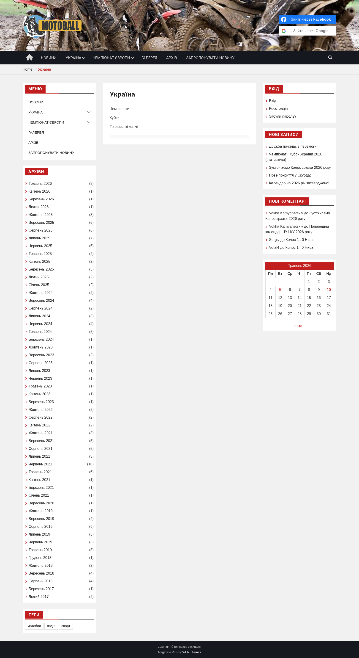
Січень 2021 (39, 495)
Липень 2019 (39, 534)
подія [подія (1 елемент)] (51, 626)
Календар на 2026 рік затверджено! (299, 183)
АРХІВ (171, 57)
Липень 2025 (39, 238)
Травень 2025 (40, 254)
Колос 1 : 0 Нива (299, 240)
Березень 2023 (41, 402)
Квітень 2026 (39, 191)
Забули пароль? (282, 116)
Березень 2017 (41, 589)
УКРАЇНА (73, 57)
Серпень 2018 (40, 581)
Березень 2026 (41, 199)
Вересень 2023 (41, 355)
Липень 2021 (39, 456)
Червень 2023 (40, 378)
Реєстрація (278, 109)
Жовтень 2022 (41, 410)
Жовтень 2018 (41, 565)
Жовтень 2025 (41, 215)
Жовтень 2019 (41, 511)
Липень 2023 (39, 371)
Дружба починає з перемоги (292, 146)
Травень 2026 (40, 183)
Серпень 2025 (40, 230)
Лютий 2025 (39, 277)
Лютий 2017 (39, 597)
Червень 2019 (40, 542)
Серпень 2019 (40, 526)
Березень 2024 (41, 339)
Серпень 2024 (40, 308)
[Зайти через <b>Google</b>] (307, 31)
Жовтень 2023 (41, 347)
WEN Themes (191, 652)
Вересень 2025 (41, 222)
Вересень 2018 (41, 573)
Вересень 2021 (41, 441)
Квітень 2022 (39, 425)
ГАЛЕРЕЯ (149, 57)
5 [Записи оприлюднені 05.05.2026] (280, 290)
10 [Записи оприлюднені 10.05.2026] (329, 290)
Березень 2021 (41, 487)
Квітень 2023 (39, 394)
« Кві (298, 326)
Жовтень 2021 (41, 433)
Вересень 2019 (41, 519)
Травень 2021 (40, 472)
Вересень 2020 (41, 503)
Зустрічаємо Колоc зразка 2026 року (300, 167)
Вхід (272, 101)
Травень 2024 (40, 332)
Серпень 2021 (40, 449)
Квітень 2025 (39, 261)
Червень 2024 (40, 324)
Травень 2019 (40, 550)
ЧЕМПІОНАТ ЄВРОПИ (111, 57)
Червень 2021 (40, 464)
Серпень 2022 (40, 417)
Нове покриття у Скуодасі (291, 175)
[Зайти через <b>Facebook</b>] (307, 19)
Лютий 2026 (39, 207)
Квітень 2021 (39, 480)
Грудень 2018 (40, 558)
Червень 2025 (40, 246)
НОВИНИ (49, 57)
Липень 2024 (39, 316)
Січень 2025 (39, 285)
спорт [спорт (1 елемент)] (65, 626)
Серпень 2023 (40, 363)
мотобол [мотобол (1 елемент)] (34, 626)
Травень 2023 (40, 386)
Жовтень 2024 (41, 293)
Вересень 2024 (41, 300)
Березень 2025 (41, 269)
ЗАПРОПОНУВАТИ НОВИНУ (210, 57)
